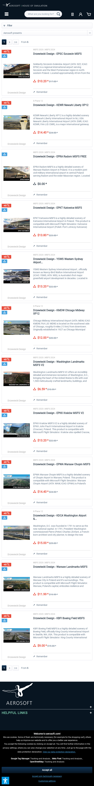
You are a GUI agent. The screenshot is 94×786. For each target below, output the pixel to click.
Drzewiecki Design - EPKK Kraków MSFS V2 (58, 413)
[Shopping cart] (88, 14)
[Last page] (16, 42)
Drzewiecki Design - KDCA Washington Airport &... (59, 517)
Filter (7, 25)
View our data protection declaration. (59, 752)
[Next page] (9, 42)
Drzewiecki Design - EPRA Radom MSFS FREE (59, 156)
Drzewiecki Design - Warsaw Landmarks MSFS (60, 566)
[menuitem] (6, 14)
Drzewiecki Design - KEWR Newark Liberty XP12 (60, 105)
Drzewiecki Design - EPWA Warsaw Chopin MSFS (61, 464)
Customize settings (47, 781)
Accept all (47, 770)
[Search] (58, 14)
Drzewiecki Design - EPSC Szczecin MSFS (57, 53)
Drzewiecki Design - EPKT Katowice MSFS (57, 207)
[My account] (81, 14)
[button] (5, 780)
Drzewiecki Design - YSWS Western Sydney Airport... (58, 260)
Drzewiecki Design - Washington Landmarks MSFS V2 (58, 363)
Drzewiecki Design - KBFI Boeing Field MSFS (59, 618)
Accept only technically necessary (47, 776)
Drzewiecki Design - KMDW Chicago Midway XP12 (59, 312)
